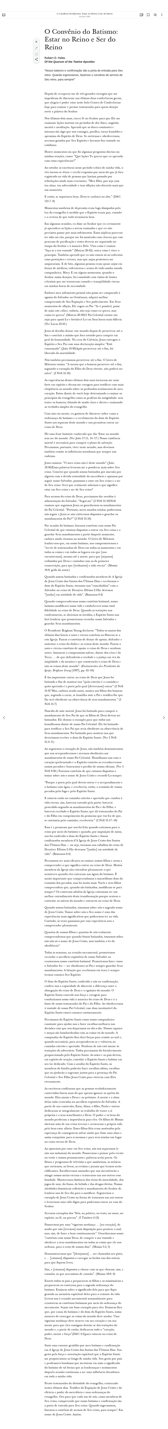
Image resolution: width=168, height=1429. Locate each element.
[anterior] (4, 718)
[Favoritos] (148, 14)
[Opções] (162, 14)
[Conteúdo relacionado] (155, 14)
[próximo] (164, 718)
